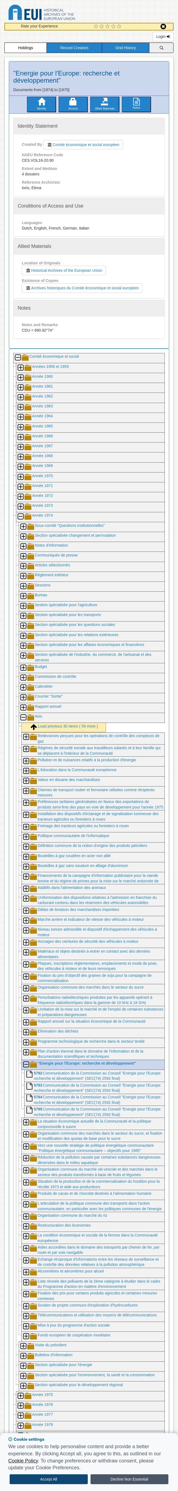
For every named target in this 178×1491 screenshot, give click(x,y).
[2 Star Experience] (102, 26)
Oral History (126, 48)
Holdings (25, 48)
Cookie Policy (23, 1461)
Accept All (48, 1479)
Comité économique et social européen (83, 144)
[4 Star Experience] (114, 26)
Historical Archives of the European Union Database (57, 13)
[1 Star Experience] (97, 26)
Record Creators (74, 48)
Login (163, 36)
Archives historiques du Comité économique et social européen (82, 288)
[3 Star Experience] (108, 26)
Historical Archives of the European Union (63, 270)
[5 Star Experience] (120, 26)
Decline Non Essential (129, 1479)
